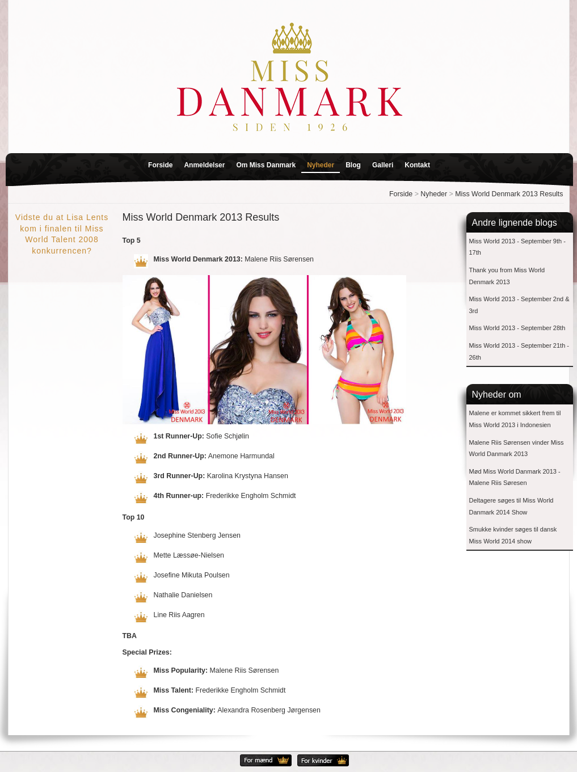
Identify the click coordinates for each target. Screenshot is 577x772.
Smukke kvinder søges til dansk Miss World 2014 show (513, 535)
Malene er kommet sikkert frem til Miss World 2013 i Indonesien (515, 419)
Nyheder (320, 165)
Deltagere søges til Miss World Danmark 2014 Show (511, 506)
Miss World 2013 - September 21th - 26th (519, 351)
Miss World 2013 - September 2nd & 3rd (519, 305)
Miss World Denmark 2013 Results (509, 194)
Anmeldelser (204, 165)
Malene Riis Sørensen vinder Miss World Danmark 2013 (516, 448)
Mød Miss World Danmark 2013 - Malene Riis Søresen (515, 477)
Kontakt (417, 165)
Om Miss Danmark (266, 165)
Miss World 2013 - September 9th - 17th (517, 247)
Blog (353, 165)
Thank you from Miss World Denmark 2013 (507, 276)
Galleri (382, 165)
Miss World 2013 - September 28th (517, 327)
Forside (160, 165)
